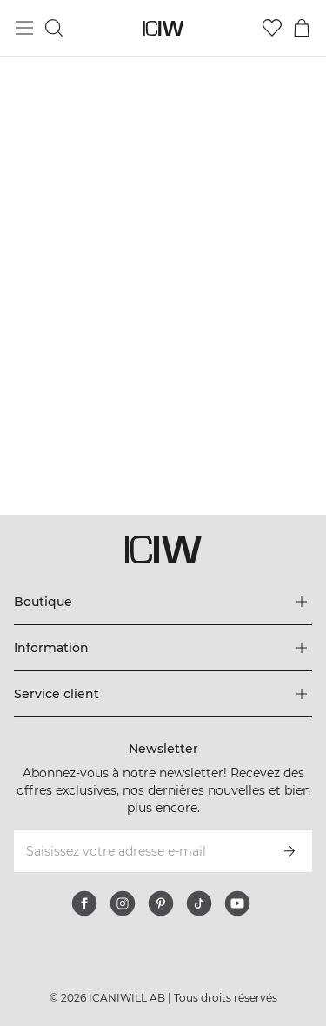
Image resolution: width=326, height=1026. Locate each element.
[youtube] (237, 903)
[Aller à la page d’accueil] (163, 28)
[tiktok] (199, 903)
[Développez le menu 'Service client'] (163, 693)
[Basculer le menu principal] (24, 28)
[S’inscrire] (289, 851)
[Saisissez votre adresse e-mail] (139, 851)
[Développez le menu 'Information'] (163, 647)
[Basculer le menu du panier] (301, 28)
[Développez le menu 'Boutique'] (163, 601)
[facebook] (84, 903)
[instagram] (122, 903)
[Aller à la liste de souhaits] (272, 28)
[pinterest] (160, 903)
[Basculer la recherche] (54, 28)
